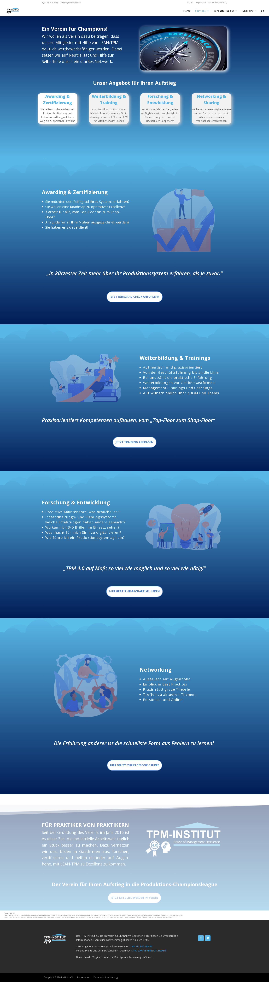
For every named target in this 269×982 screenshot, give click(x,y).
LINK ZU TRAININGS (141, 946)
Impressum (201, 3)
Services (200, 11)
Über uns (248, 11)
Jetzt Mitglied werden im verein (134, 905)
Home (187, 11)
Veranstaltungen (224, 11)
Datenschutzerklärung (217, 3)
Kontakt (190, 3)
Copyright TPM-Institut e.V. (58, 977)
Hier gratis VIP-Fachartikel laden (134, 591)
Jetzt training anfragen (134, 442)
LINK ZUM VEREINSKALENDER (148, 950)
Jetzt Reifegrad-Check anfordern (135, 297)
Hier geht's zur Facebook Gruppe (134, 765)
